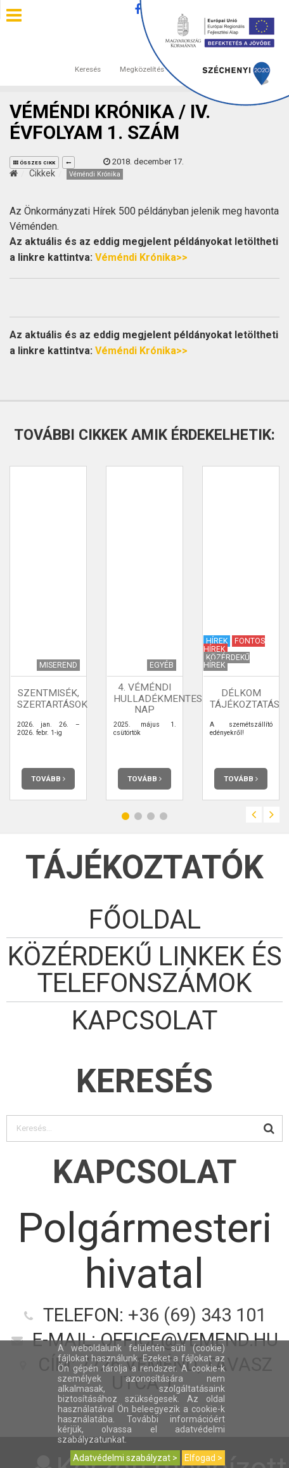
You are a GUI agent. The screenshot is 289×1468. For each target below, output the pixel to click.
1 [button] (125, 816)
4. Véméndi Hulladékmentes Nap (157, 698)
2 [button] (138, 816)
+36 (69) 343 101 (197, 1315)
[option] (48, 633)
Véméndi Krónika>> (141, 257)
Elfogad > (203, 1458)
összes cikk (34, 163)
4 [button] (163, 816)
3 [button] (151, 816)
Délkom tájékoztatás (244, 698)
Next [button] (271, 815)
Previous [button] (254, 815)
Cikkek (42, 173)
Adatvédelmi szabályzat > (125, 1458)
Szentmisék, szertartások (52, 698)
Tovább (48, 778)
